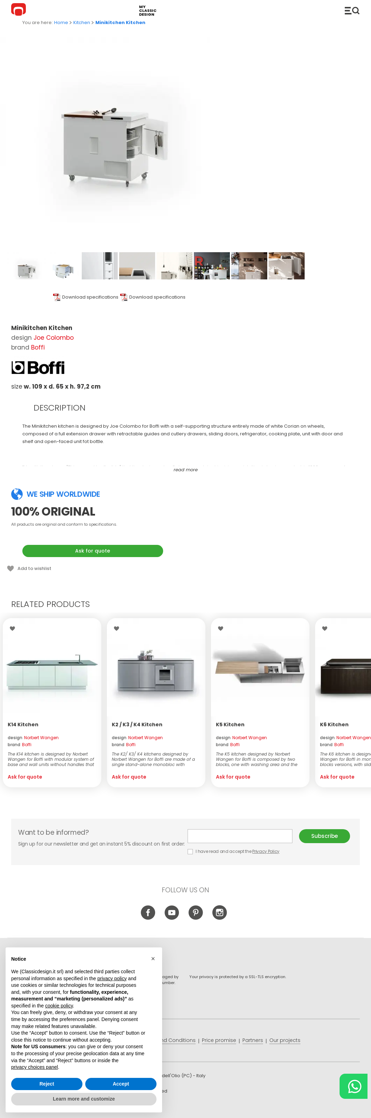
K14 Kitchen (23, 724)
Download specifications (90, 297)
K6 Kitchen (334, 724)
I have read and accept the (234, 851)
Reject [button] (46, 1084)
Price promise (219, 1040)
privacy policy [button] (112, 978)
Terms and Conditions (168, 1040)
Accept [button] (121, 1084)
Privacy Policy (265, 851)
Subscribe (324, 836)
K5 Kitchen (230, 724)
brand (19, 745)
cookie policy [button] (59, 1005)
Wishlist (14, 628)
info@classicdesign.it (125, 1107)
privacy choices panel (34, 1067)
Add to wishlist (34, 568)
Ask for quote (92, 550)
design (33, 738)
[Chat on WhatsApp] (354, 1086)
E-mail (240, 836)
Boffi (38, 347)
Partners (252, 1040)
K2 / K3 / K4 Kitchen (137, 724)
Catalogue (352, 10)
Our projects (284, 1040)
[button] (153, 958)
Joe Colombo (54, 337)
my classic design (148, 10)
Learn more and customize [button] (84, 1099)
